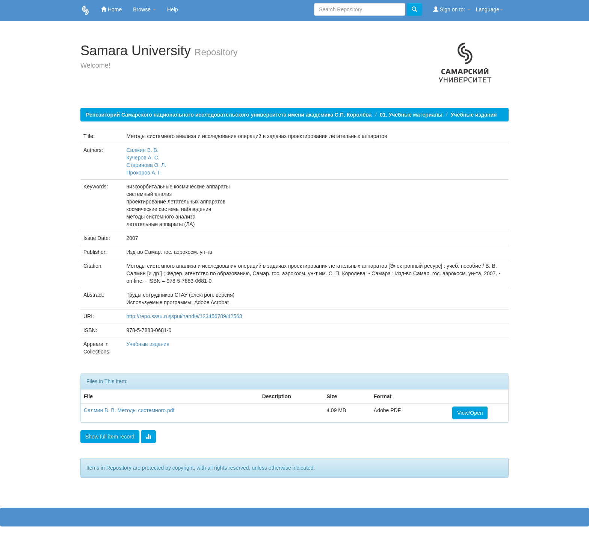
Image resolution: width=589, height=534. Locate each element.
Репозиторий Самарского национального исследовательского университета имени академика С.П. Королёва (229, 115)
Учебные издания (474, 115)
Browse (144, 9)
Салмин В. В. (142, 150)
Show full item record (109, 437)
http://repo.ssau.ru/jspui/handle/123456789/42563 (184, 316)
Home (111, 9)
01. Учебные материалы (411, 115)
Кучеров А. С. (142, 158)
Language (489, 9)
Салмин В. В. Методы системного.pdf (129, 410)
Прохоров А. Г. (144, 173)
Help (172, 9)
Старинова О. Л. (146, 165)
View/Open (470, 413)
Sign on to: (451, 9)
